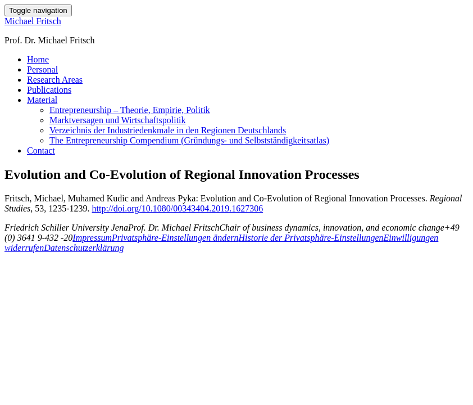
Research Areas (55, 79)
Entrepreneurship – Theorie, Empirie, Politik (129, 110)
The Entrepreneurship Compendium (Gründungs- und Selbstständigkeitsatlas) (189, 140)
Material (42, 100)
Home (38, 59)
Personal (42, 69)
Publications (49, 89)
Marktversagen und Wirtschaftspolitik (117, 120)
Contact (41, 150)
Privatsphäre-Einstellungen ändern (175, 237)
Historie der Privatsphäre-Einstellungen (311, 237)
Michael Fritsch (32, 21)
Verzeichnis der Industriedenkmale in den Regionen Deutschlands (167, 130)
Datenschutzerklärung (84, 248)
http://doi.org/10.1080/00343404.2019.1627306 (177, 208)
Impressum (92, 237)
